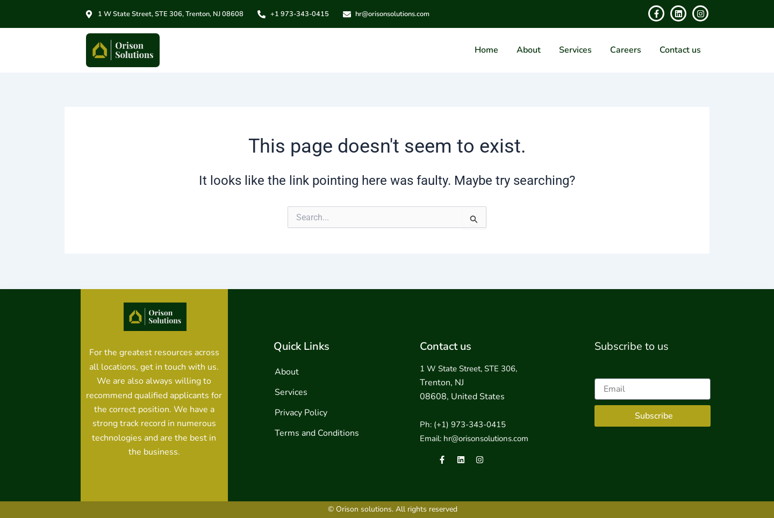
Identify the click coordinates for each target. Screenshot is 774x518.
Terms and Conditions (317, 433)
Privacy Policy (301, 413)
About (529, 50)
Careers (625, 50)
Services (575, 50)
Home (486, 50)
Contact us (680, 50)
